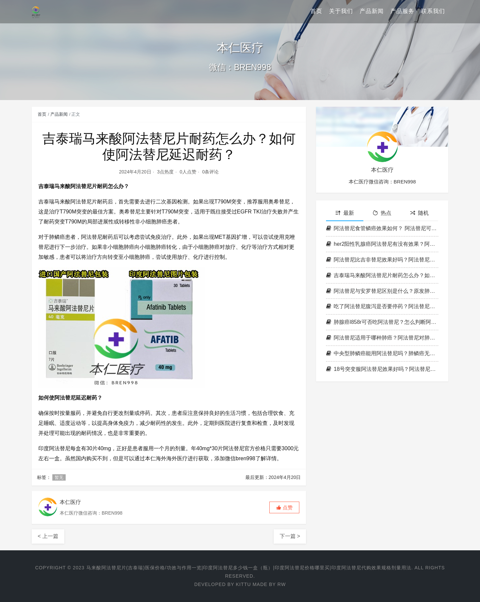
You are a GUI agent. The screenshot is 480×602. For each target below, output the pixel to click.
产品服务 (402, 11)
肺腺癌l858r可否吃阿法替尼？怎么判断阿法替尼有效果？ (382, 322)
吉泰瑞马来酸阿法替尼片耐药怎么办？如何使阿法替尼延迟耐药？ (382, 275)
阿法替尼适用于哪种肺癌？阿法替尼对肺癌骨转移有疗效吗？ (382, 338)
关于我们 (341, 11)
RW (281, 584)
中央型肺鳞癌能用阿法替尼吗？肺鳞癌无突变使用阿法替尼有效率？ (382, 353)
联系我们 (433, 11)
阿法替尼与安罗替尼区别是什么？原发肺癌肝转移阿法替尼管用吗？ (382, 291)
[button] (284, 507)
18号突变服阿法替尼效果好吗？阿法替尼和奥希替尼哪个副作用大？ (382, 369)
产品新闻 (372, 11)
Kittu (243, 584)
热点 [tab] (382, 213)
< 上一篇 (48, 536)
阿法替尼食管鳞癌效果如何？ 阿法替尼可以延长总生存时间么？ (382, 228)
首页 (316, 11)
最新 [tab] (344, 213)
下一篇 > (290, 536)
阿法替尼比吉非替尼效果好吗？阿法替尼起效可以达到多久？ (382, 259)
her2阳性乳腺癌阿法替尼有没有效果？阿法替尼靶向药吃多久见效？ (382, 244)
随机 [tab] (419, 213)
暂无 (59, 477)
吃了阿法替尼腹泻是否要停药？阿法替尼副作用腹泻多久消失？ (382, 306)
